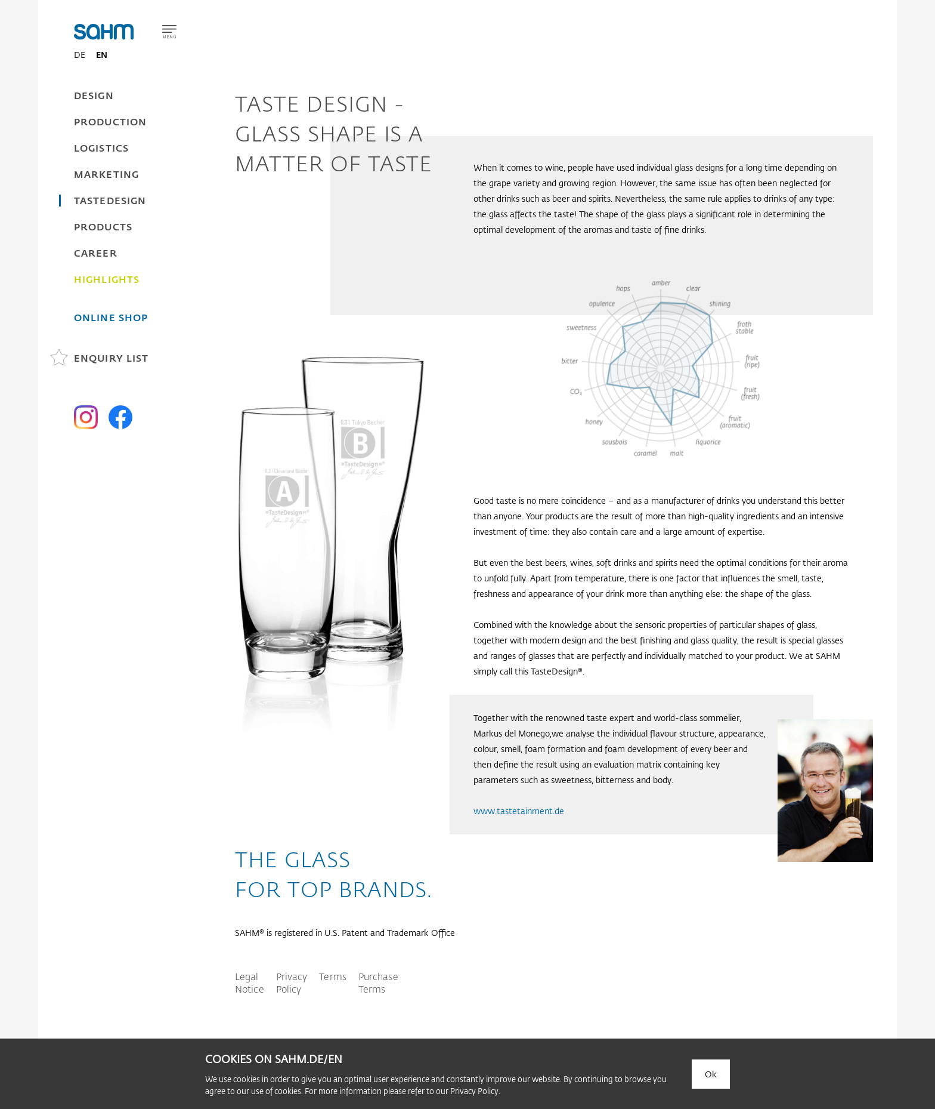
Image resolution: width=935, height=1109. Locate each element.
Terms (332, 976)
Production (110, 121)
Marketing (106, 174)
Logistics (101, 147)
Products (103, 226)
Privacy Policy (292, 982)
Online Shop (111, 317)
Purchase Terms (378, 982)
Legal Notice (249, 982)
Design (94, 95)
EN (101, 54)
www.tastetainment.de (518, 811)
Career (95, 253)
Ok (711, 1074)
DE (79, 54)
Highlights (107, 279)
